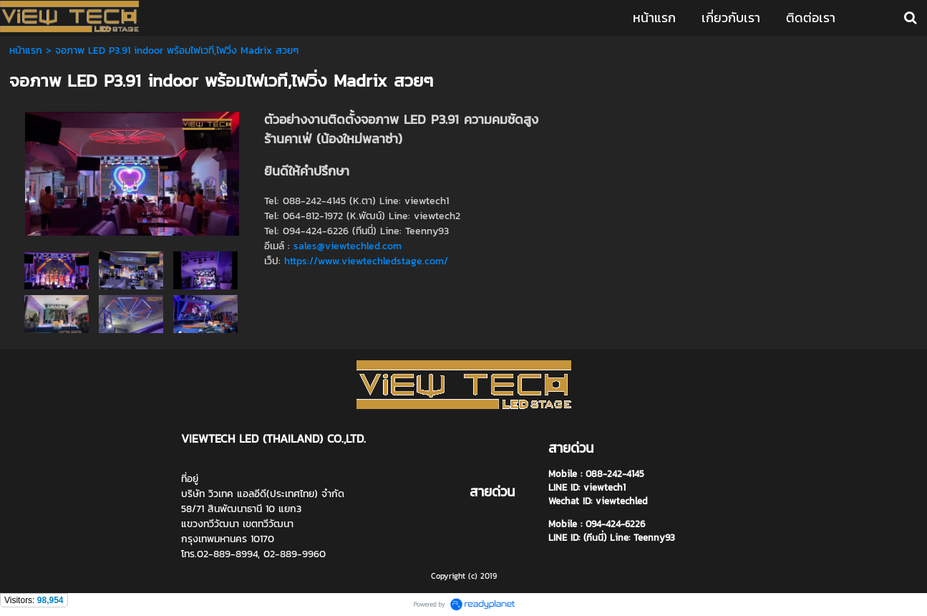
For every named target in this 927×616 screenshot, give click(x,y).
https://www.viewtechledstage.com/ (366, 261)
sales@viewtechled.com (347, 246)
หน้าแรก (27, 50)
